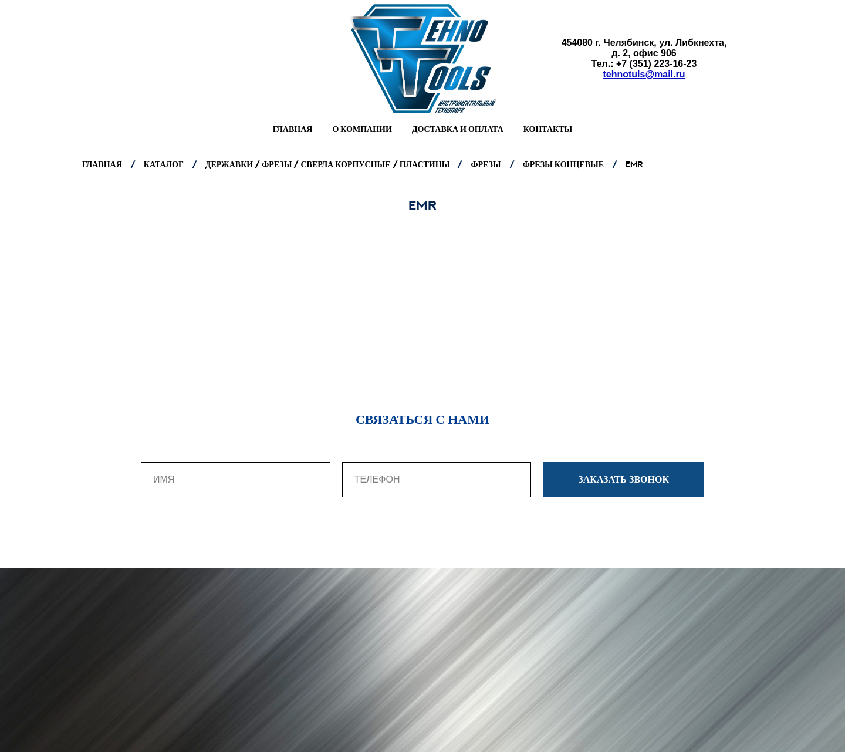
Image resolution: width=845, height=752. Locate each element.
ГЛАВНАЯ (102, 164)
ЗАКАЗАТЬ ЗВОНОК (641, 479)
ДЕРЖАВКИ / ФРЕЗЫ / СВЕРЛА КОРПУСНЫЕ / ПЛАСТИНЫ (328, 164)
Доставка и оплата (457, 129)
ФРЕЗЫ (486, 164)
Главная (293, 129)
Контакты (548, 129)
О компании (361, 129)
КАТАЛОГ (164, 164)
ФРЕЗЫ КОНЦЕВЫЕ (563, 164)
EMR (634, 164)
